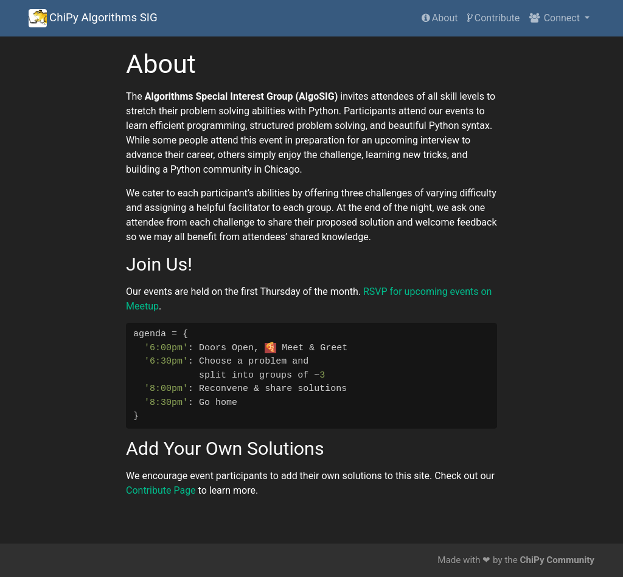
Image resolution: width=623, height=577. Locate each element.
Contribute (493, 18)
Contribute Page (161, 490)
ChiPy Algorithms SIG (93, 18)
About (440, 18)
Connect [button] (555, 18)
